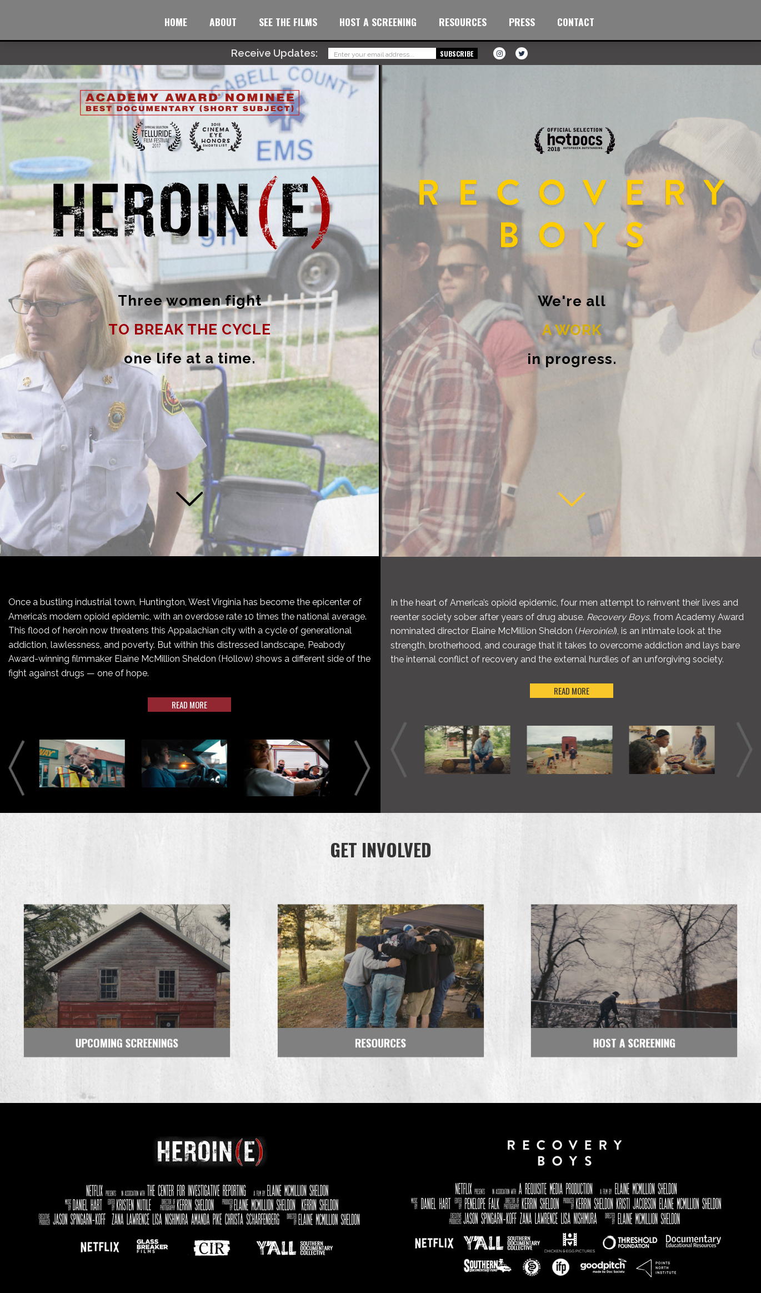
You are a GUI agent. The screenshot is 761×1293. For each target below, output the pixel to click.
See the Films (288, 21)
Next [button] (362, 768)
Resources (463, 21)
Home (175, 21)
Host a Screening (378, 21)
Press (522, 21)
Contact (575, 21)
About (223, 21)
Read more (189, 704)
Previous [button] (16, 768)
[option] (87, 764)
